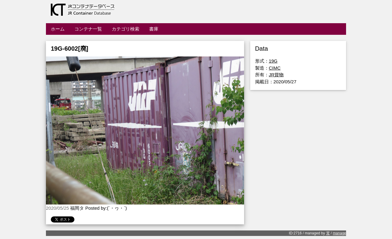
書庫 (153, 28)
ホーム (58, 28)
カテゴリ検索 (125, 28)
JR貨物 (276, 74)
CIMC (275, 68)
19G (273, 60)
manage (339, 233)
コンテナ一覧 (88, 28)
